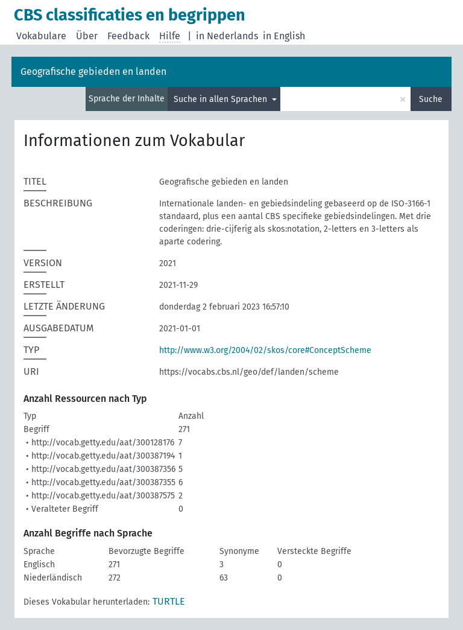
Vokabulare (41, 36)
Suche (431, 99)
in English (284, 36)
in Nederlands (227, 36)
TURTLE (169, 601)
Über (87, 36)
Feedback (128, 36)
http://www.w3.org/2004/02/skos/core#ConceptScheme (265, 350)
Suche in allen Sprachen (221, 99)
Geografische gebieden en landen (93, 71)
